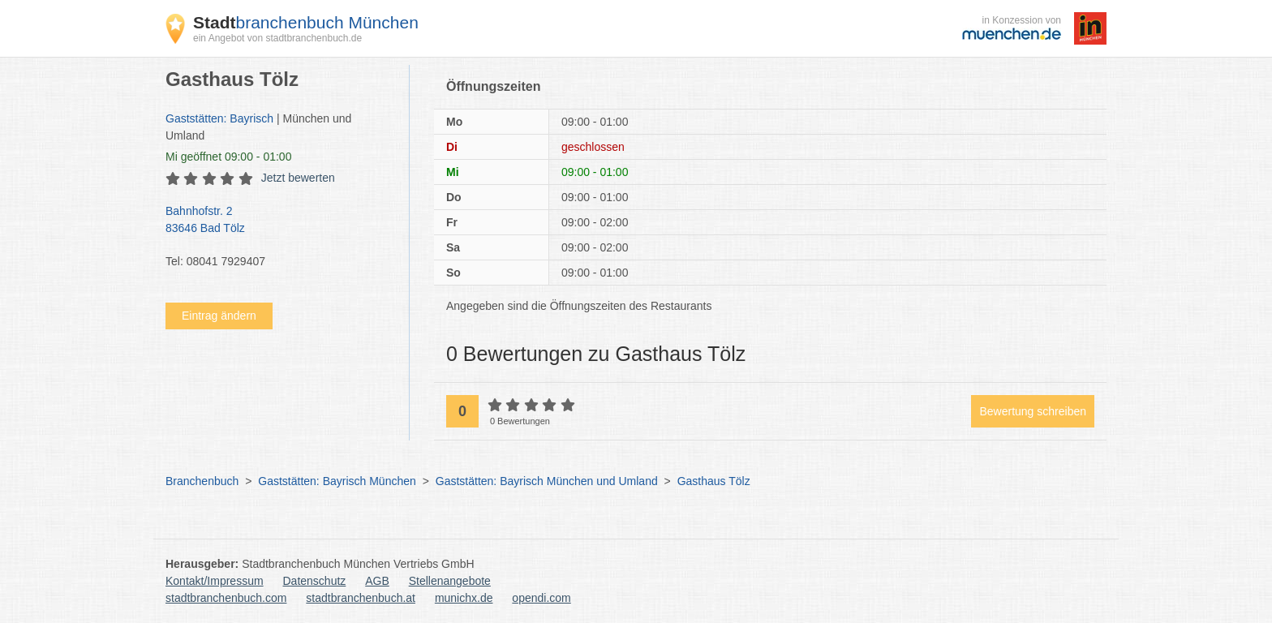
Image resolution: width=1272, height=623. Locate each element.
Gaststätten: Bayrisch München (337, 481)
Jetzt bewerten (298, 177)
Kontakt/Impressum (214, 580)
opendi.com (541, 597)
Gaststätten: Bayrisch (219, 118)
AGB (377, 580)
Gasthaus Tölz (713, 481)
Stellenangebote (450, 580)
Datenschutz (314, 580)
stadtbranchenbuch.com (225, 597)
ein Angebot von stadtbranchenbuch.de (277, 38)
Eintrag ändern (219, 315)
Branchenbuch (201, 481)
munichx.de (464, 597)
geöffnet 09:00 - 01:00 (228, 156)
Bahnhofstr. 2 (279, 220)
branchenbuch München (306, 22)
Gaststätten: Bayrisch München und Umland (547, 481)
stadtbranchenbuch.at (360, 597)
